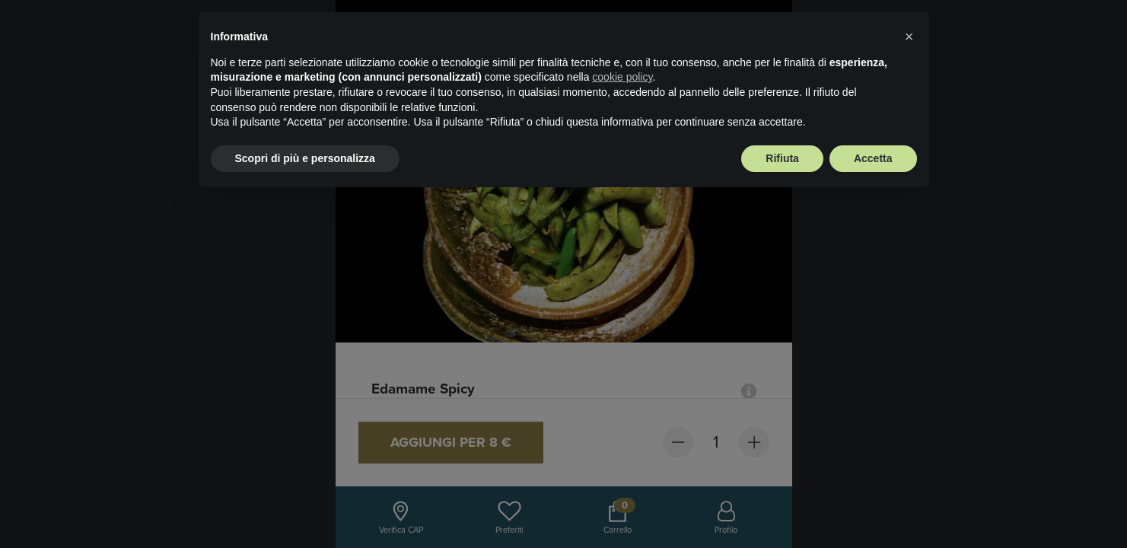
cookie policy (622, 77)
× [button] (909, 36)
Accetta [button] (873, 158)
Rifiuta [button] (782, 158)
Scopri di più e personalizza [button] (305, 158)
